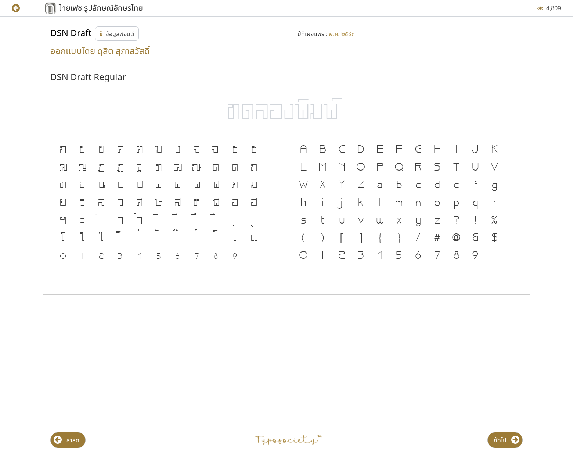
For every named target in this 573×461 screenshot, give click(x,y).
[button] (21, 8)
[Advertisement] (122, 359)
